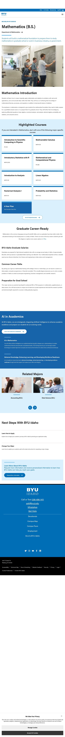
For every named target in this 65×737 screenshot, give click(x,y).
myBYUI (60, 10)
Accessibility (5, 567)
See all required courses (32, 217)
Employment (32, 531)
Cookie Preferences (7, 570)
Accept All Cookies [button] (32, 733)
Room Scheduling (25, 567)
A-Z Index (46, 10)
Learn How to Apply (8, 433)
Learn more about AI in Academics (14, 332)
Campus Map (32, 521)
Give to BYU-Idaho (32, 536)
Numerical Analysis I (13, 190)
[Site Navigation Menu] (62, 14)
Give (41, 10)
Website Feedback (37, 567)
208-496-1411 (38, 499)
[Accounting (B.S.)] (17, 385)
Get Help (32, 510)
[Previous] (30, 408)
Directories (53, 10)
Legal (58, 567)
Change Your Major (8, 446)
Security (46, 567)
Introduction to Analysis (14, 175)
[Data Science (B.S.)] (48, 385)
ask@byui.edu (32, 503)
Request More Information (15, 475)
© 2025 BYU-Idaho (20, 570)
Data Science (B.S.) (48, 398)
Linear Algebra (42, 175)
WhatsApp (32, 507)
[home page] (3, 14)
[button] (61, 716)
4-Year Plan (9, 206)
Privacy (52, 567)
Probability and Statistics (46, 190)
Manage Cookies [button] (32, 727)
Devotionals (32, 516)
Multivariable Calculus (45, 139)
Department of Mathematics (11, 32)
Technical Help (15, 567)
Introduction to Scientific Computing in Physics (14, 140)
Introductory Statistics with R (16, 157)
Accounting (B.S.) (17, 398)
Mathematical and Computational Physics (45, 158)
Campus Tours (32, 526)
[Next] (35, 408)
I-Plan (44, 239)
